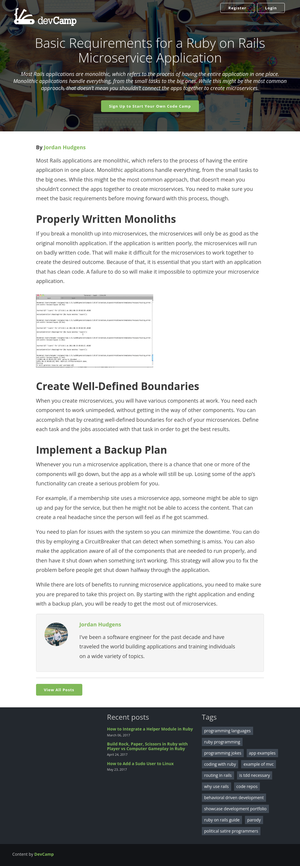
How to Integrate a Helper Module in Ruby (150, 729)
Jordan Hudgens (65, 147)
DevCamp (44, 854)
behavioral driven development (234, 797)
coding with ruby (220, 764)
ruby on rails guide (222, 820)
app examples (262, 753)
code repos (247, 786)
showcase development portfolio (235, 808)
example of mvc (258, 764)
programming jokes (222, 753)
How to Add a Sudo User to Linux (140, 763)
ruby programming (222, 742)
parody (254, 820)
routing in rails (218, 775)
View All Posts (59, 689)
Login (271, 8)
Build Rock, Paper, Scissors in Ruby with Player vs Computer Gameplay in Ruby (147, 746)
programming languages (227, 730)
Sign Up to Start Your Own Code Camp (150, 106)
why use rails (216, 786)
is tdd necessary (254, 775)
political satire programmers (231, 831)
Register (237, 8)
